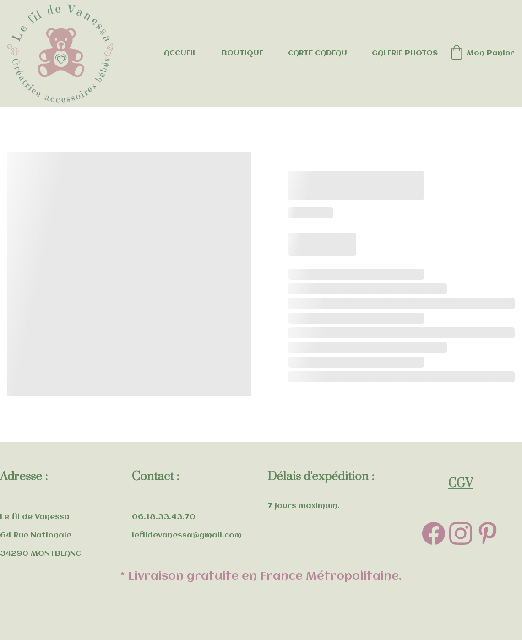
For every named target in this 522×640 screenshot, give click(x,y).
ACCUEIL (180, 53)
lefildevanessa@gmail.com (187, 535)
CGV (460, 483)
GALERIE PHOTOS (405, 53)
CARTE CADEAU (317, 53)
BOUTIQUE (242, 53)
